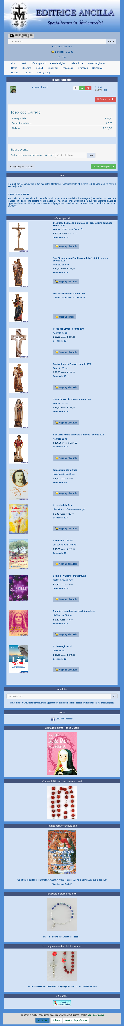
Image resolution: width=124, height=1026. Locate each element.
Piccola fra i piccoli (63, 540)
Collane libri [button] (76, 63)
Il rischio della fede (62, 505)
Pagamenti (67, 68)
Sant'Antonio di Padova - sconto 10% (72, 364)
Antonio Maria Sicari (64, 474)
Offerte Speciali (38, 63)
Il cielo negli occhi (62, 646)
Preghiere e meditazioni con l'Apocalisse (74, 611)
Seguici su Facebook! (64, 719)
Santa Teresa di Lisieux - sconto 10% (72, 399)
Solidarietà (97, 68)
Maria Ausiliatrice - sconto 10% (69, 293)
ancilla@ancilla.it (16, 186)
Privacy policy (43, 72)
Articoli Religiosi (57, 63)
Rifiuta (56, 1020)
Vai (114, 696)
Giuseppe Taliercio (64, 615)
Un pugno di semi (39, 87)
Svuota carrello (105, 99)
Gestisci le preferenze (76, 1020)
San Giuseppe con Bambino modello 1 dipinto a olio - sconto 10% (80, 259)
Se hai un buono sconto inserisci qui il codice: (33, 155)
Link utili (29, 72)
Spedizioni (53, 68)
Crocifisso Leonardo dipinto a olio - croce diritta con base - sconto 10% (83, 224)
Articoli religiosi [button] (96, 63)
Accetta (42, 1020)
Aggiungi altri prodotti (21, 166)
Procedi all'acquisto (103, 166)
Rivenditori (82, 68)
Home (14, 68)
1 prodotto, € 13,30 (62, 52)
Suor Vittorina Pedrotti (65, 544)
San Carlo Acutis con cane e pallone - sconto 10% (78, 434)
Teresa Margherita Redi (65, 470)
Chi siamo (26, 68)
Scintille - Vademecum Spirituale (69, 576)
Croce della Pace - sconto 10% (68, 329)
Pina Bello (60, 650)
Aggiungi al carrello (66, 246)
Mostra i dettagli (64, 316)
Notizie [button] (15, 72)
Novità (23, 63)
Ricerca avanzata (62, 46)
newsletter (29, 703)
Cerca (111, 41)
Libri (13, 63)
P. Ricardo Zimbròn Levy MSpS (70, 509)
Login (62, 57)
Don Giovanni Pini (63, 580)
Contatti (39, 68)
